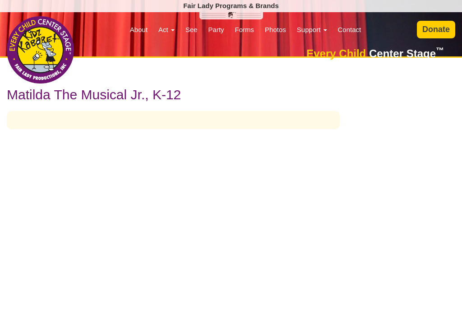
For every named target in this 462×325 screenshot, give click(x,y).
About (139, 29)
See (191, 29)
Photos (275, 29)
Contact (349, 29)
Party (216, 29)
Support (312, 29)
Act (166, 29)
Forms (244, 29)
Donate (436, 29)
